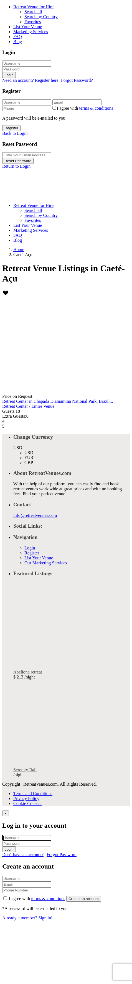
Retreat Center (15, 406)
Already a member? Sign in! (27, 917)
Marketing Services (30, 31)
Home (18, 249)
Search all (33, 11)
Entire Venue (42, 406)
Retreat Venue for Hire (33, 6)
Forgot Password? (77, 80)
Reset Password (17, 161)
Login (9, 75)
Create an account (83, 899)
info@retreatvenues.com (35, 515)
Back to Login (15, 133)
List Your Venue (27, 26)
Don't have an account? (23, 854)
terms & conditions (96, 108)
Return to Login (16, 166)
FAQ (17, 36)
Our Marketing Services (45, 563)
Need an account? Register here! (31, 80)
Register (11, 128)
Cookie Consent (27, 803)
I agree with (85, 108)
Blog (17, 41)
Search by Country (41, 16)
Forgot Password (62, 854)
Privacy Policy (26, 798)
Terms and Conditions (32, 793)
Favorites (32, 21)
